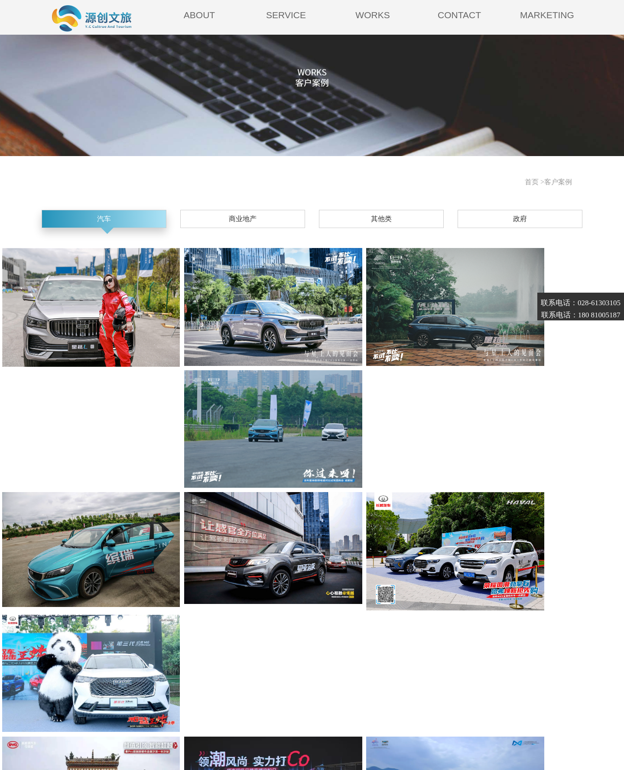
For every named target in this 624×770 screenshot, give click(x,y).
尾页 (446, 603)
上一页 (214, 603)
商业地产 (263, 221)
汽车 (165, 221)
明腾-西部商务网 (337, 748)
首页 (178, 603)
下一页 (410, 603)
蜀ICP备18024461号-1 (239, 748)
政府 (458, 221)
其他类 (361, 221)
